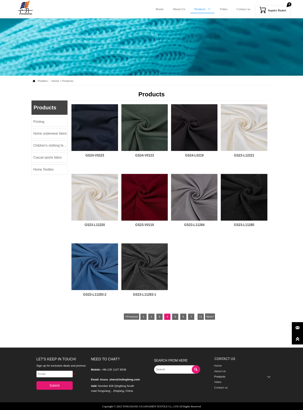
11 (200, 316)
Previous (131, 316)
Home (55, 80)
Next (210, 316)
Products (67, 80)
